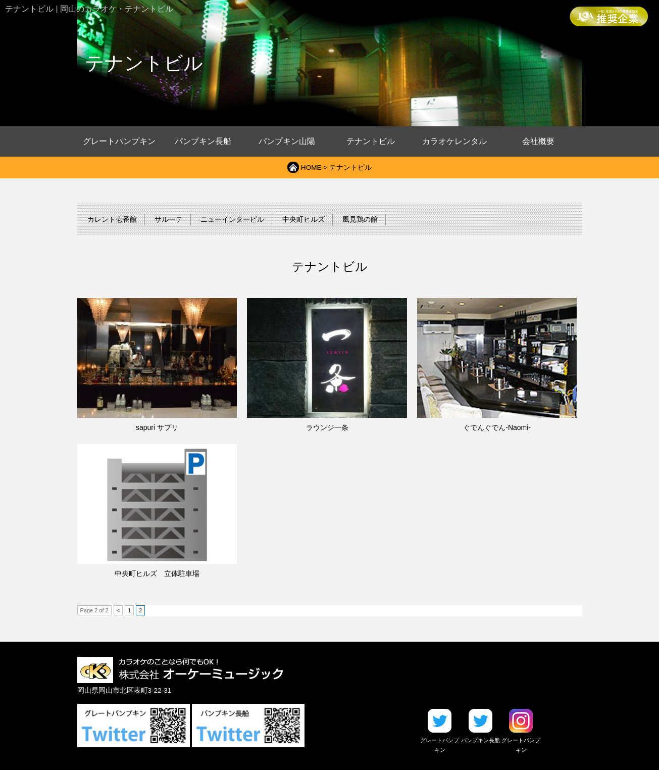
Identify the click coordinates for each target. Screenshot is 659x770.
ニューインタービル (232, 219)
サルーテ (169, 219)
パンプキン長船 (203, 141)
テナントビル (370, 141)
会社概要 (538, 141)
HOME (311, 167)
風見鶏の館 (360, 219)
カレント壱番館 (112, 219)
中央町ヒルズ (303, 219)
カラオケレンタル (454, 141)
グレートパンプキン (119, 141)
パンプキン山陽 (287, 141)
